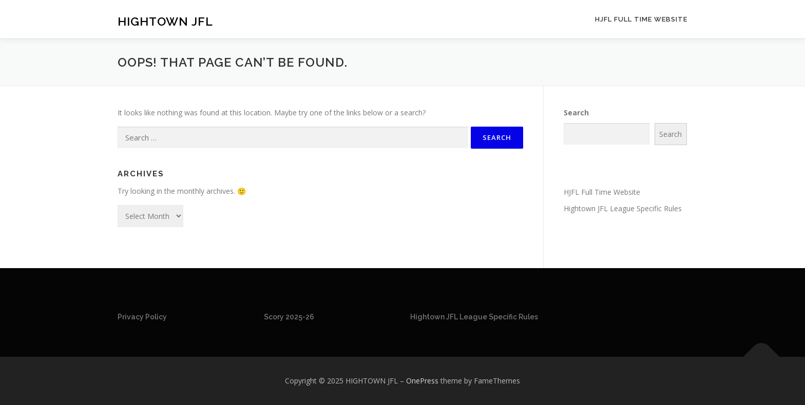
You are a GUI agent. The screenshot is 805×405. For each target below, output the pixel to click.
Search (576, 112)
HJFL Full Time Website (641, 19)
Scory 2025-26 (289, 317)
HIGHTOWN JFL (165, 21)
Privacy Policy (142, 317)
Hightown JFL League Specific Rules (623, 208)
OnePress (422, 381)
